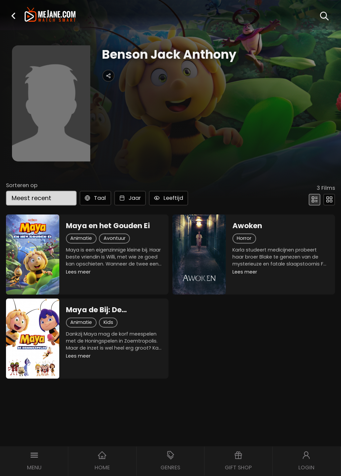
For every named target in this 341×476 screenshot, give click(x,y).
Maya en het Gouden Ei (108, 225)
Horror (244, 238)
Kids (108, 322)
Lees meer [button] (78, 272)
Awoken (247, 225)
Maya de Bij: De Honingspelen (94, 310)
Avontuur (115, 238)
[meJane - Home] (50, 15)
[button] (13, 16)
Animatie (81, 238)
